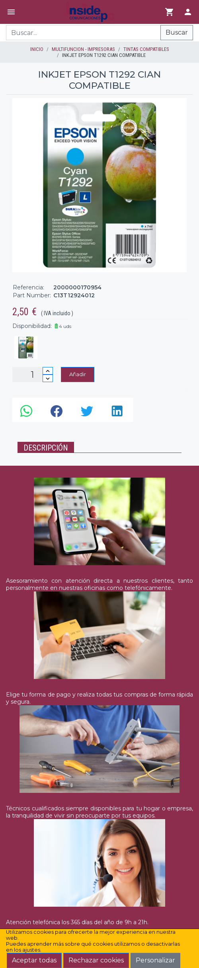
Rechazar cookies (96, 960)
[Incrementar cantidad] (48, 371)
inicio (36, 49)
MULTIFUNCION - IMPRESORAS (83, 49)
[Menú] (11, 12)
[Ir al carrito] (169, 12)
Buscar (177, 32)
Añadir (77, 374)
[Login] (188, 12)
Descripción (45, 448)
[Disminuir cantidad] (48, 378)
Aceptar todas (34, 960)
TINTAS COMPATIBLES (146, 49)
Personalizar (155, 960)
